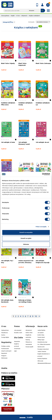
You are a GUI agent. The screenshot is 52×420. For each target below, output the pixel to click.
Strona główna (5, 15)
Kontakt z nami (18, 332)
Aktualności (29, 330)
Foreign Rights (5, 337)
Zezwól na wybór (26, 238)
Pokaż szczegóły (41, 226)
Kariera (3, 335)
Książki (12, 15)
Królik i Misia (41, 335)
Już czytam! (41, 332)
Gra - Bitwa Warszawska (44, 344)
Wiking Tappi (41, 339)
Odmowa (26, 244)
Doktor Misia (29, 332)
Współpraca (4, 332)
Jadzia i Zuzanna (42, 351)
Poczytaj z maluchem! (43, 349)
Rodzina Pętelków (42, 358)
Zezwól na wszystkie (26, 232)
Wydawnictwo (5, 330)
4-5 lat (18, 15)
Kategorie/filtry (8, 22)
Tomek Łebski (41, 337)
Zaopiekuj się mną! (42, 342)
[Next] (39, 316)
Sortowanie (31, 21)
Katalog (28, 339)
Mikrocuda (40, 361)
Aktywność (24, 15)
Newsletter (17, 341)
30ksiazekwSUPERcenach (44, 363)
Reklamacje (4, 358)
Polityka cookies (5, 346)
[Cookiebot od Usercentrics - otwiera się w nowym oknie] (42, 174)
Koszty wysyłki (29, 346)
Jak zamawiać (17, 330)
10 (36, 316)
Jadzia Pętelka (41, 330)
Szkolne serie (41, 346)
